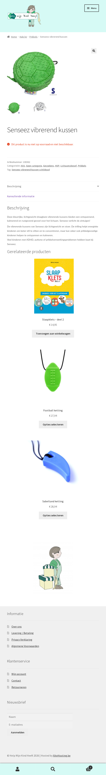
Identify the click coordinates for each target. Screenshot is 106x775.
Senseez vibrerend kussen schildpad (31, 169)
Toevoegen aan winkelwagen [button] (53, 333)
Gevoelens (48, 165)
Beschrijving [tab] (14, 186)
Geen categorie (34, 165)
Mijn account (18, 674)
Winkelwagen (82, 767)
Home (14, 36)
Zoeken (53, 769)
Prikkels (33, 36)
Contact (16, 680)
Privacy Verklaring (21, 639)
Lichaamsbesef (69, 165)
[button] (94, 50)
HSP (57, 165)
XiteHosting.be (61, 755)
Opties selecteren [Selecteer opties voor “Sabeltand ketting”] (53, 515)
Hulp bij (23, 36)
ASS (23, 165)
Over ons (16, 626)
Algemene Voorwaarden (25, 646)
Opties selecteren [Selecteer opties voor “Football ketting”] (53, 424)
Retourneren (18, 687)
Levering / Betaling (22, 633)
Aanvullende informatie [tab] (20, 196)
